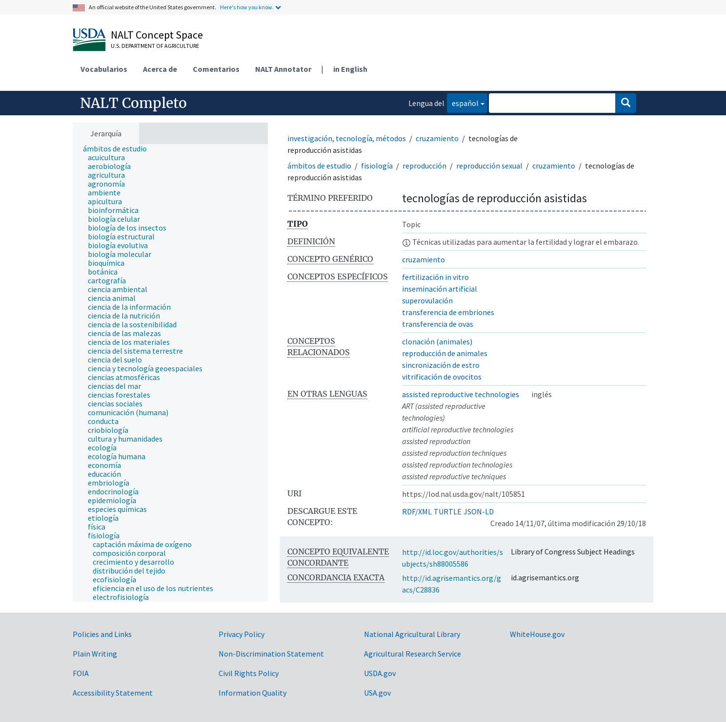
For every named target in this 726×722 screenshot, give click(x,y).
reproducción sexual (489, 165)
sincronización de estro (441, 365)
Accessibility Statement (113, 693)
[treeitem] (119, 148)
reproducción (424, 165)
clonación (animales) (437, 341)
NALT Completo (133, 103)
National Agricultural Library (412, 634)
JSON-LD (479, 511)
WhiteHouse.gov (537, 634)
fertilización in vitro (435, 277)
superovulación (427, 300)
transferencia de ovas (437, 324)
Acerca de (160, 69)
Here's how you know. (247, 7)
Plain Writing (95, 653)
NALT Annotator (283, 69)
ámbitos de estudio (319, 165)
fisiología (377, 165)
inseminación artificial (439, 289)
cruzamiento (437, 138)
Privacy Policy (241, 634)
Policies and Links (102, 634)
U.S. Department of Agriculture (155, 45)
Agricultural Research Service (412, 653)
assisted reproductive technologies (460, 394)
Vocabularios (104, 69)
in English (350, 69)
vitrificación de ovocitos (442, 377)
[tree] (170, 373)
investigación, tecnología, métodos (346, 138)
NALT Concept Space (157, 35)
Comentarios (216, 69)
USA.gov (377, 693)
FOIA (81, 673)
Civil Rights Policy (249, 673)
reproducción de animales (444, 353)
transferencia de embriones (448, 312)
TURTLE (448, 511)
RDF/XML (417, 511)
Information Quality (252, 693)
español (463, 102)
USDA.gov (380, 673)
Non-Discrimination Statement (271, 653)
